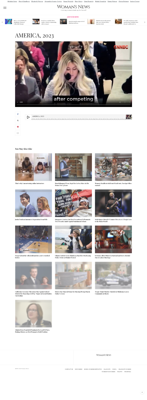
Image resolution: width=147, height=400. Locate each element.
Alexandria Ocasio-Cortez (53, 1)
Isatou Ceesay (135, 1)
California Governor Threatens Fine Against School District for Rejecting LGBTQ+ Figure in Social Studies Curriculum (33, 294)
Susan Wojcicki (68, 1)
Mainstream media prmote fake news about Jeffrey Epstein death (103, 22)
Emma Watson (112, 1)
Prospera (127, 371)
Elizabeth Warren (37, 1)
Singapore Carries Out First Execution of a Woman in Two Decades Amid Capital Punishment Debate (72, 220)
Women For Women (108, 371)
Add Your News (73, 17)
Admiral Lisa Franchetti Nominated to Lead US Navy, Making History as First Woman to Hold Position (32, 331)
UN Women (78, 369)
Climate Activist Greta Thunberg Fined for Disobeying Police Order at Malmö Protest (73, 257)
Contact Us (69, 369)
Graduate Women (125, 369)
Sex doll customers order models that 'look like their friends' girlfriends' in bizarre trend (131, 22)
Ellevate (107, 369)
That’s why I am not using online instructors (29, 183)
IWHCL (114, 369)
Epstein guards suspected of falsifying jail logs (76, 22)
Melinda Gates (12, 1)
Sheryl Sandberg (24, 1)
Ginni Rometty (89, 1)
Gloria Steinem (124, 1)
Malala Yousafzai (100, 1)
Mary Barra (78, 1)
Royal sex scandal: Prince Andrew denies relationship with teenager (48, 22)
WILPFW (119, 371)
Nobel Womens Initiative (93, 369)
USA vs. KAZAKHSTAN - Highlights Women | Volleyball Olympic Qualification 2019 (20, 22)
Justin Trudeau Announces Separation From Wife (31, 219)
